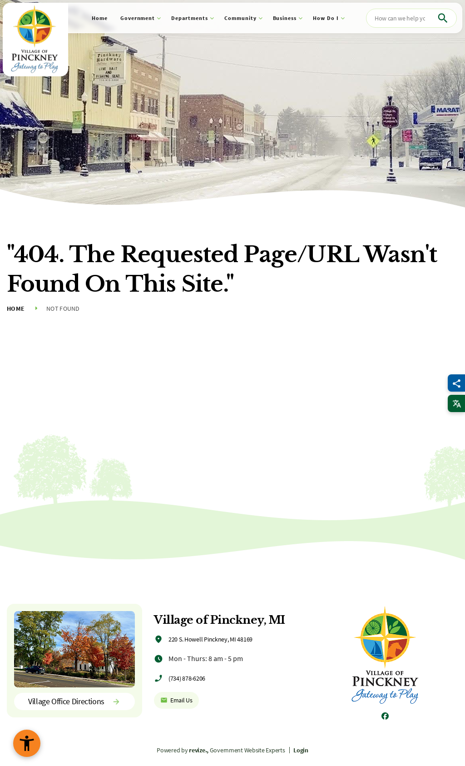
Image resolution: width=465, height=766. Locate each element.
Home (100, 18)
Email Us (176, 700)
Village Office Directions (74, 701)
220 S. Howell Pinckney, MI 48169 (210, 639)
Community (240, 18)
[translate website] (456, 403)
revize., (198, 750)
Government (137, 18)
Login (300, 750)
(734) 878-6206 (186, 678)
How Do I (326, 18)
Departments (189, 18)
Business (285, 18)
